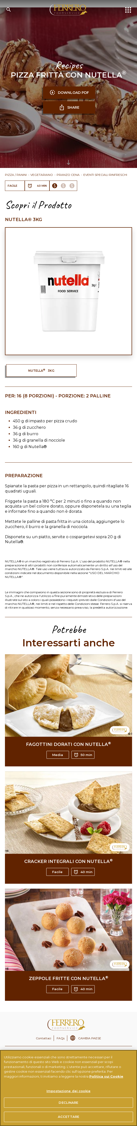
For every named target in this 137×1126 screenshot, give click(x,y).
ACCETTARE (68, 1117)
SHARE (69, 107)
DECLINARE (68, 1103)
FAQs (61, 1038)
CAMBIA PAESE (89, 1038)
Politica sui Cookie (106, 1076)
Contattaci (43, 1038)
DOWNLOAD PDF (69, 93)
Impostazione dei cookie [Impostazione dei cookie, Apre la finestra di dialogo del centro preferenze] (68, 1091)
